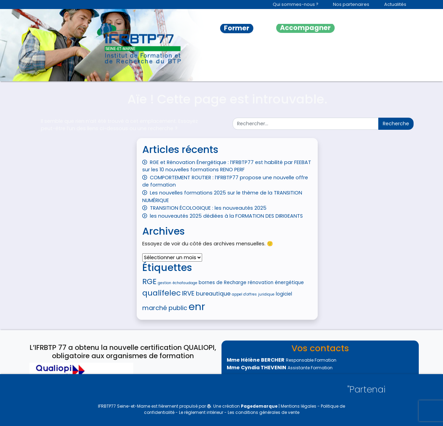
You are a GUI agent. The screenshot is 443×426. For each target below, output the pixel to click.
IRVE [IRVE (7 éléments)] (188, 293)
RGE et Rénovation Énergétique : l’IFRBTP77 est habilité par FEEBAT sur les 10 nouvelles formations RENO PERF (226, 166)
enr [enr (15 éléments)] (197, 306)
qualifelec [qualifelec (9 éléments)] (161, 293)
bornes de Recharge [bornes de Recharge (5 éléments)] (222, 282)
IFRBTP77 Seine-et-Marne (124, 406)
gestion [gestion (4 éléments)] (164, 282)
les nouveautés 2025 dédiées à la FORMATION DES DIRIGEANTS (226, 215)
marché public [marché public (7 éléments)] (164, 307)
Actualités (395, 4)
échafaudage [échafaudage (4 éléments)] (185, 282)
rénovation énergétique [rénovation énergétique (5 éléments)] (276, 282)
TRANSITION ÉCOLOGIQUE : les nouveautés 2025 (208, 208)
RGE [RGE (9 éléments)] (149, 281)
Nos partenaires (351, 4)
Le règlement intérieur (201, 412)
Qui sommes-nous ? (295, 4)
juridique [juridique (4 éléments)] (266, 294)
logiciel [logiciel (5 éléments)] (284, 294)
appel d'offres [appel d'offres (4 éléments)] (244, 294)
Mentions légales (299, 406)
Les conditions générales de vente (263, 412)
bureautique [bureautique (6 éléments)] (213, 294)
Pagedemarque (259, 406)
